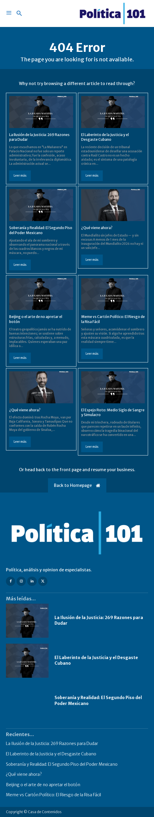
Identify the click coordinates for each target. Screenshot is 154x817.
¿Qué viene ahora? (97, 228)
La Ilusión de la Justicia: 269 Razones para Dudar (52, 743)
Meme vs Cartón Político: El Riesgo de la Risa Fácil (53, 794)
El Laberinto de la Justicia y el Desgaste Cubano (105, 137)
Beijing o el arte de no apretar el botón (43, 784)
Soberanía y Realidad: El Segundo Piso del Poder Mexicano (62, 764)
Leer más (20, 176)
